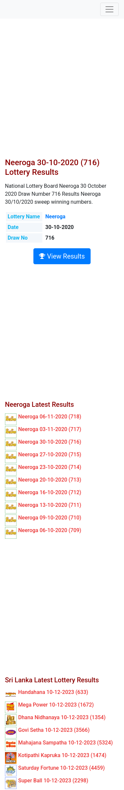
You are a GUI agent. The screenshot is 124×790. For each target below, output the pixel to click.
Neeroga (55, 216)
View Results (62, 256)
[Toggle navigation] (109, 9)
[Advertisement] (62, 92)
